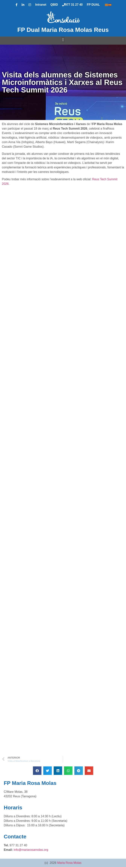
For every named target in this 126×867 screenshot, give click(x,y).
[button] (63, 40)
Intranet (40, 4)
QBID (54, 4)
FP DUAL (93, 4)
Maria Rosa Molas (69, 862)
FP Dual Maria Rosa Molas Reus (63, 29)
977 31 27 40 (72, 4)
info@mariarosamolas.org (31, 849)
